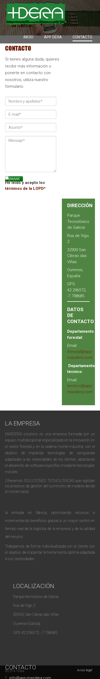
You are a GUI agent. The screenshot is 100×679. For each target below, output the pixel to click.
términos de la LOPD (24, 188)
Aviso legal (84, 670)
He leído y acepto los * (25, 185)
